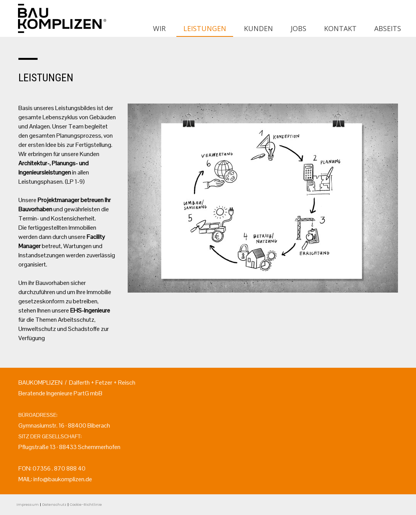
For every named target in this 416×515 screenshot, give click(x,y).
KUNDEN (258, 28)
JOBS (298, 28)
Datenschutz (54, 504)
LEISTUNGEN (204, 28)
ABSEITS (387, 28)
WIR (159, 28)
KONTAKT (340, 28)
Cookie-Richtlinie (86, 504)
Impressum (27, 504)
